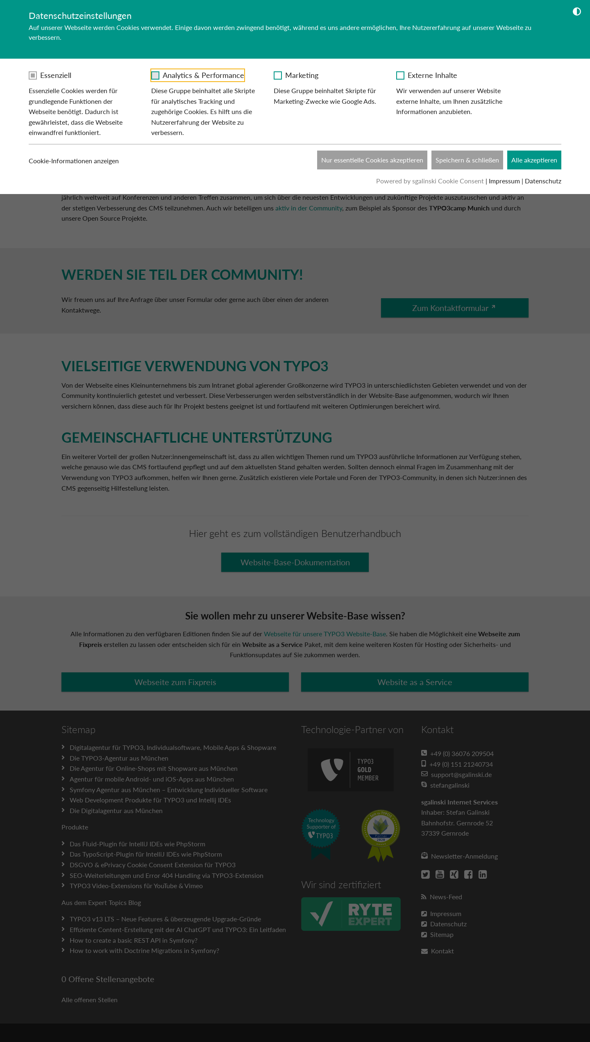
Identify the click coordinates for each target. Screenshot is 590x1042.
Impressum (504, 181)
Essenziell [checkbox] (55, 75)
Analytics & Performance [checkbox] (203, 75)
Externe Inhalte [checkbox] (432, 75)
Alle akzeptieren (534, 160)
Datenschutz (543, 181)
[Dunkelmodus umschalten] (577, 12)
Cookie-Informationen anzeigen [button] (79, 160)
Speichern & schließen (467, 160)
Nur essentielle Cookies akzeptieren (372, 160)
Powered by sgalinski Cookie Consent (431, 181)
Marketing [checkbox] (301, 75)
